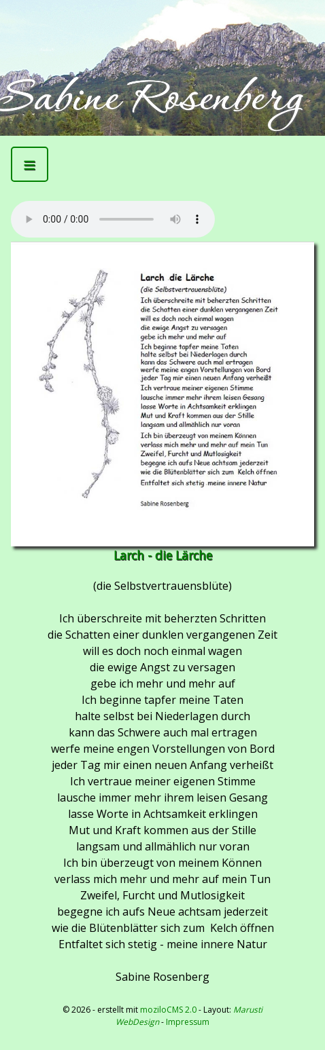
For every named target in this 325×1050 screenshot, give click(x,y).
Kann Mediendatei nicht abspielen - (113, 219)
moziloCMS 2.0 (168, 1009)
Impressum (187, 1022)
